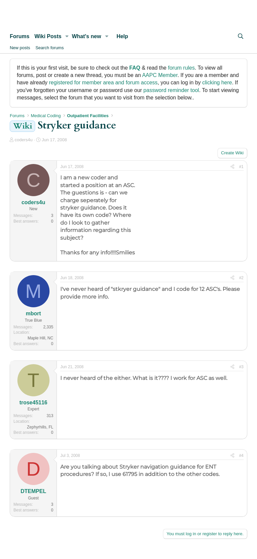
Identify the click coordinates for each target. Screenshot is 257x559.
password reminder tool (171, 90)
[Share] (232, 167)
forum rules (181, 68)
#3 (241, 367)
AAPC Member (160, 75)
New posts (20, 47)
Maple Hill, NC (41, 338)
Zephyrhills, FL (40, 427)
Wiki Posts (48, 36)
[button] (67, 36)
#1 (241, 166)
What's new (86, 36)
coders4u (23, 139)
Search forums (49, 47)
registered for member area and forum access (103, 82)
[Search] (240, 36)
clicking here (217, 82)
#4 (241, 455)
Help (122, 36)
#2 (241, 277)
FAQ (134, 68)
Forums (19, 36)
